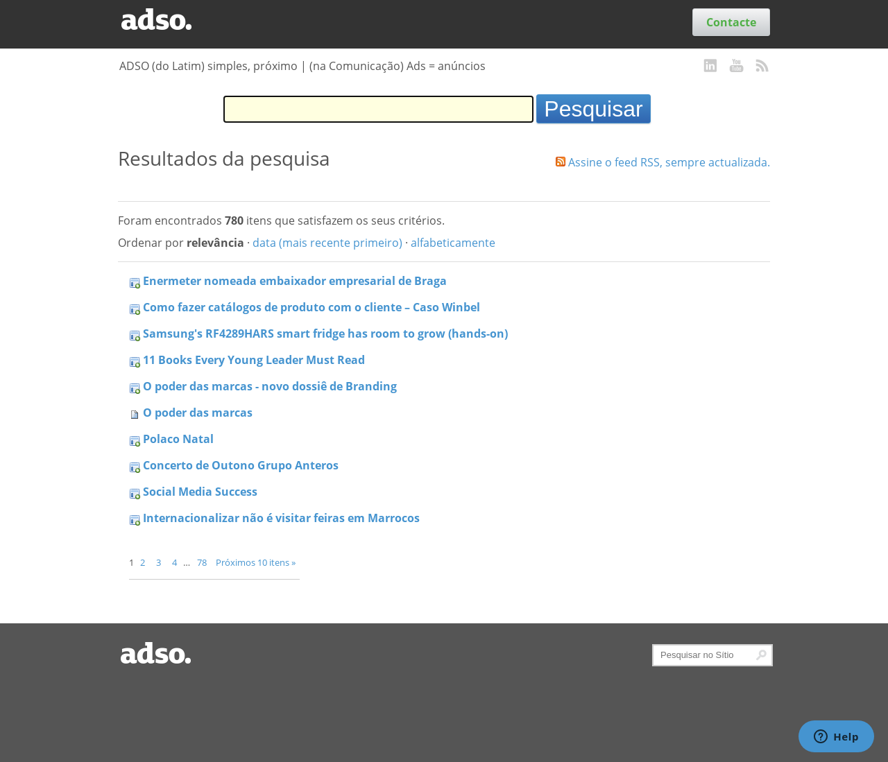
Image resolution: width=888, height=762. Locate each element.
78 (202, 562)
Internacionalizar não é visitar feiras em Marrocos (281, 518)
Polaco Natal (178, 439)
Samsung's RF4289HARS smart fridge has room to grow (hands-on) (325, 333)
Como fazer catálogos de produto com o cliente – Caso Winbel (311, 307)
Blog (285, 22)
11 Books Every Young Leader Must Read (254, 359)
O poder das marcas (198, 412)
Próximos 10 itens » (256, 562)
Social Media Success (200, 491)
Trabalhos (332, 22)
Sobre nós (447, 22)
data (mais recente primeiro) (327, 242)
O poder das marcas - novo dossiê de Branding (270, 386)
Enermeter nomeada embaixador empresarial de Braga (295, 280)
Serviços (389, 22)
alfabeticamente (453, 242)
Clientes (244, 22)
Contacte (731, 22)
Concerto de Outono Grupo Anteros (241, 465)
